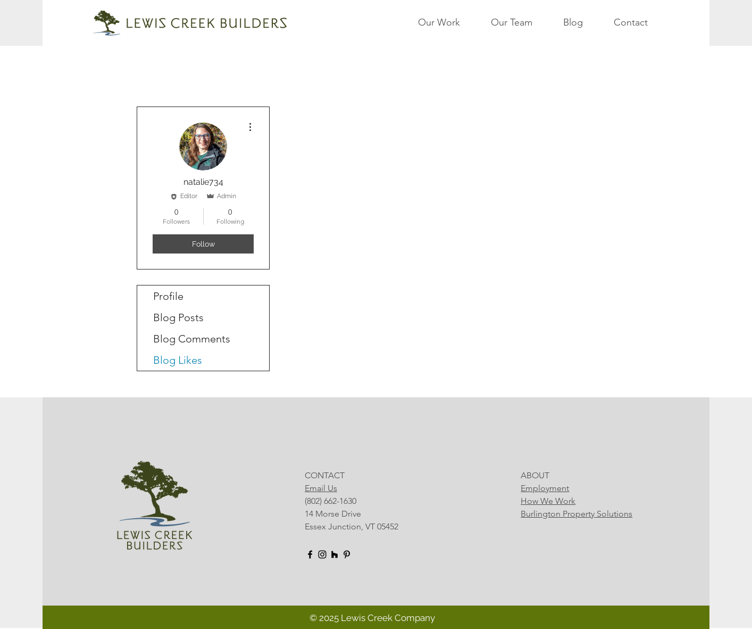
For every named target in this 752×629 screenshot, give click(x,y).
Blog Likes (177, 360)
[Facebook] (310, 554)
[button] (449, 22)
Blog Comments (191, 338)
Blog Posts (178, 317)
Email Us (321, 488)
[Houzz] (334, 554)
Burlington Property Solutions (576, 514)
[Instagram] (322, 554)
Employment (545, 488)
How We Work (548, 501)
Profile (168, 296)
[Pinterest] (346, 554)
